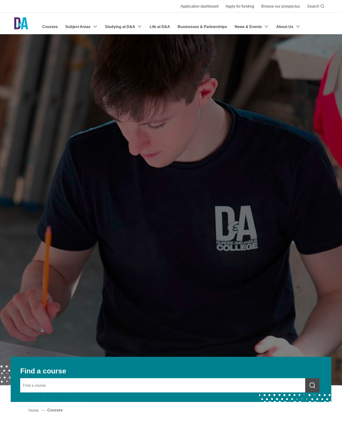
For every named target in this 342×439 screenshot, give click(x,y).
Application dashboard (199, 6)
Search (315, 6)
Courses (50, 26)
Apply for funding (240, 6)
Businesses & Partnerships (202, 26)
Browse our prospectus (280, 6)
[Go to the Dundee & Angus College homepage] (21, 23)
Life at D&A (160, 26)
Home (33, 410)
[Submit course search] (312, 385)
